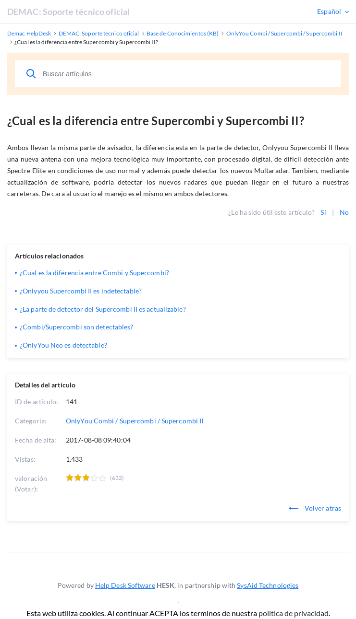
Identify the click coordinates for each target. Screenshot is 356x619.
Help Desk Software (125, 585)
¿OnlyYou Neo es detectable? (63, 345)
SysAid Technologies (267, 585)
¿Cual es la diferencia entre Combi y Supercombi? (94, 273)
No (344, 212)
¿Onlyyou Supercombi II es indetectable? (81, 291)
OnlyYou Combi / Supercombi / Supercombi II (134, 421)
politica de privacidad (293, 613)
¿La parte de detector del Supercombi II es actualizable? (103, 309)
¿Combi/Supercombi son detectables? (76, 327)
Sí (323, 212)
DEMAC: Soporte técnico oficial (68, 11)
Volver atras (315, 508)
